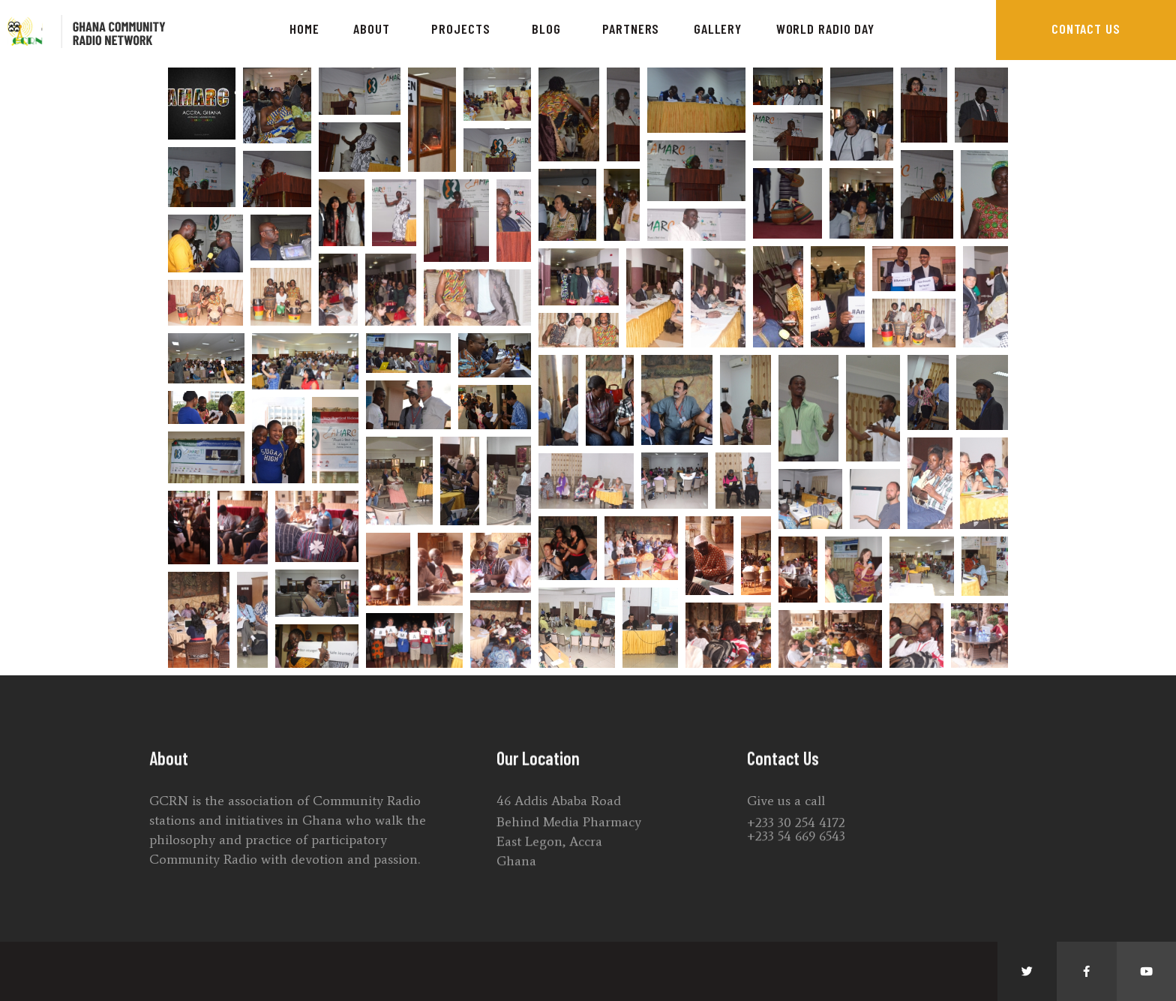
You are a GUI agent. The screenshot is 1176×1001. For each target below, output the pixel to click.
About (375, 28)
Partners (630, 28)
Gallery (718, 28)
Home (305, 28)
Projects (464, 28)
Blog (550, 28)
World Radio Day (825, 28)
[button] (1086, 30)
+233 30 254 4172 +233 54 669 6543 (796, 851)
